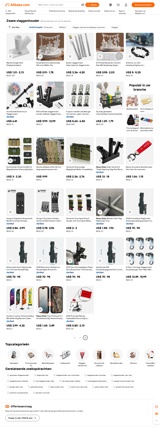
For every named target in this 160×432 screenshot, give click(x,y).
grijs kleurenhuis (35, 387)
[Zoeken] (92, 5)
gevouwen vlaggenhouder (18, 375)
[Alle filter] (14, 27)
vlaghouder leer (41, 375)
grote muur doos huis (78, 387)
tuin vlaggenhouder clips (43, 381)
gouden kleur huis (15, 387)
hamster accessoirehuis (17, 393)
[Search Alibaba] (58, 4)
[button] (82, 4)
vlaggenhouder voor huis (121, 375)
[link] (156, 406)
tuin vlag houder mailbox (69, 381)
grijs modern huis (56, 387)
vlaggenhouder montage (95, 375)
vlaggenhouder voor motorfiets (66, 375)
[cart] (119, 5)
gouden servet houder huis (122, 381)
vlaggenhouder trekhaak (17, 381)
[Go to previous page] (74, 337)
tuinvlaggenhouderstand (95, 381)
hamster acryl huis (41, 393)
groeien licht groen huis (123, 387)
